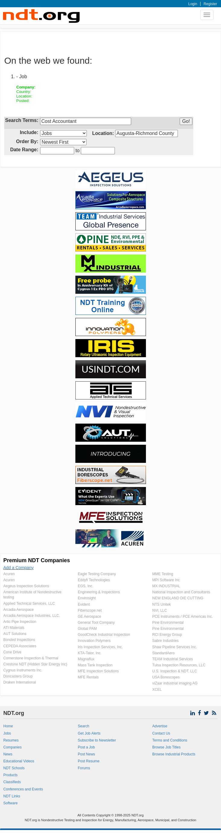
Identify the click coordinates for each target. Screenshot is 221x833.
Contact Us (161, 733)
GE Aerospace (89, 616)
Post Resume (88, 761)
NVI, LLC (159, 610)
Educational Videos (18, 761)
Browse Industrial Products (173, 754)
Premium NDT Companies (36, 560)
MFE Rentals (88, 677)
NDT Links (11, 796)
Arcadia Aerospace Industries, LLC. (31, 616)
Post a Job (86, 747)
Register (210, 4)
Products (10, 775)
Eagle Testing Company (97, 574)
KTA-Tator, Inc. (89, 653)
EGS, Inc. (85, 586)
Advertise (159, 726)
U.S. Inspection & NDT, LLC (174, 671)
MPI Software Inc (166, 580)
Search (83, 726)
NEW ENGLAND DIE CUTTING (177, 598)
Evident (84, 604)
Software (10, 803)
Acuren (9, 574)
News (7, 754)
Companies (12, 747)
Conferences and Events (23, 789)
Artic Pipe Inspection (19, 622)
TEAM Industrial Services (172, 659)
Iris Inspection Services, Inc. (100, 647)
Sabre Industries (165, 641)
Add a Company (18, 567)
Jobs (7, 733)
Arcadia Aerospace (18, 609)
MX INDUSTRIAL (166, 586)
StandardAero (163, 653)
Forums (84, 768)
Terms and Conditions (169, 740)
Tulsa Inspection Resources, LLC (178, 665)
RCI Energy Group (167, 635)
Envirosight (87, 598)
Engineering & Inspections (99, 592)
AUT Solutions (14, 634)
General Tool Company (96, 622)
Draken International (19, 682)
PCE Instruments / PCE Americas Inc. (182, 616)
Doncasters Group (18, 676)
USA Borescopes (166, 677)
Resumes (11, 740)
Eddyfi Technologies (94, 580)
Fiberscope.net (90, 610)
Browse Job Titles (166, 747)
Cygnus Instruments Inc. (22, 670)
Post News (86, 754)
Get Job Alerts (89, 733)
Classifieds (12, 782)
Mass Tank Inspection (95, 665)
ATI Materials (13, 628)
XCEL (157, 689)
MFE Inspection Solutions (98, 671)
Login (192, 4)
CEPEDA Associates (19, 646)
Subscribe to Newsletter (97, 740)
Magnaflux (86, 659)
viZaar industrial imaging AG (174, 683)
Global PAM (87, 628)
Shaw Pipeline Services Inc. (174, 647)
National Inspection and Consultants (181, 592)
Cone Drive (12, 652)
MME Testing (162, 574)
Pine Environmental (168, 622)
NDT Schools (13, 768)
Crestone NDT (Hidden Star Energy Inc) (35, 664)
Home (8, 726)
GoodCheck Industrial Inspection (104, 635)
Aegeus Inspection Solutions (26, 586)
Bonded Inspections (19, 640)
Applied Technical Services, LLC (29, 603)
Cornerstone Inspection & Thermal (30, 658)
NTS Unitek (161, 604)
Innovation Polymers (94, 641)
